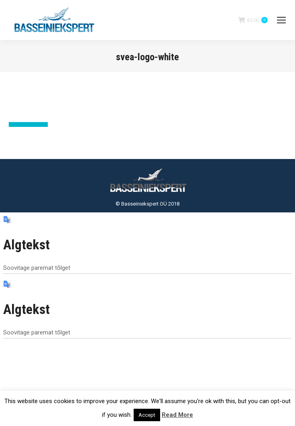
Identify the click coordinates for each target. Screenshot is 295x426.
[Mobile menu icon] (281, 20)
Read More (177, 414)
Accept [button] (146, 415)
